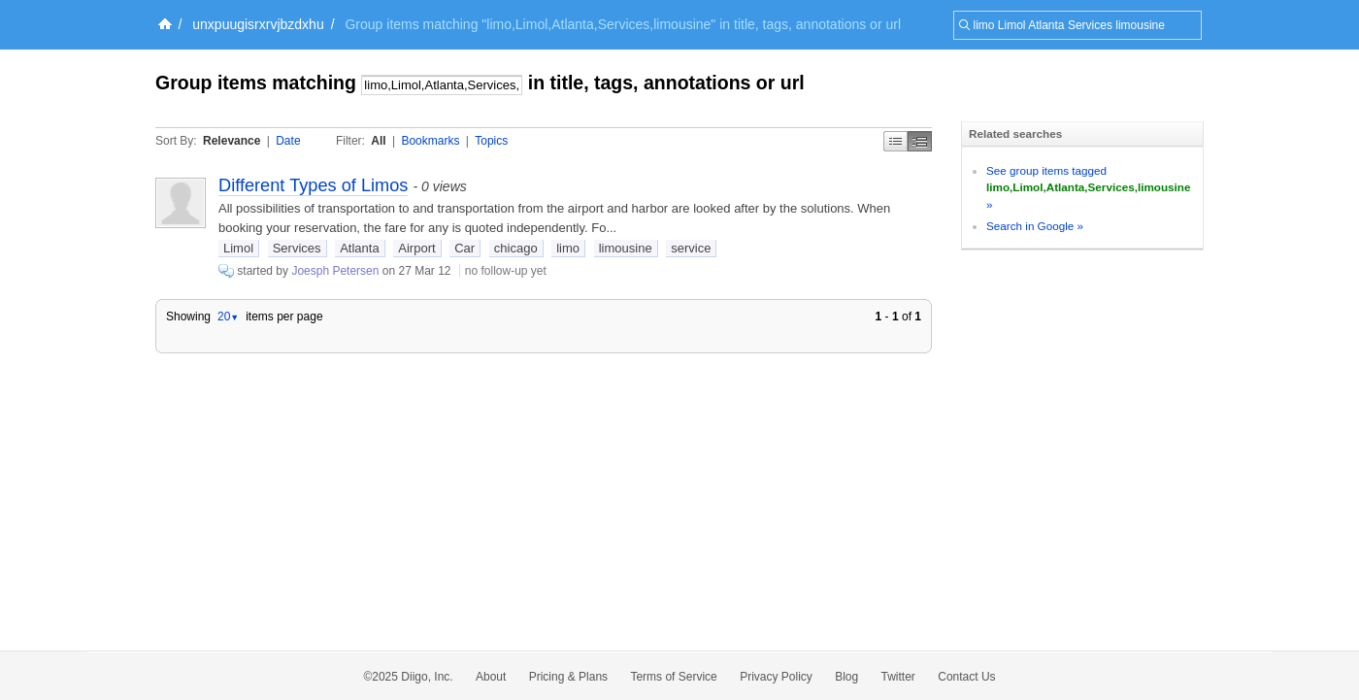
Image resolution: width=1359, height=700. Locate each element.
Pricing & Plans (568, 676)
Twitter (898, 676)
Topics (491, 141)
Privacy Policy (776, 676)
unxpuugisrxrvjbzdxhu (257, 24)
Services (297, 248)
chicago (516, 248)
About (491, 676)
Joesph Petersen (335, 271)
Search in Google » (1034, 225)
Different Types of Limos (313, 185)
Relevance (231, 141)
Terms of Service (673, 676)
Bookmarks (430, 141)
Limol (238, 248)
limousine (625, 248)
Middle (920, 141)
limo (568, 248)
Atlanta (359, 248)
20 (228, 316)
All (378, 141)
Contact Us (966, 676)
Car (464, 248)
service (691, 248)
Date (288, 141)
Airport (416, 248)
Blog (846, 676)
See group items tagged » (1088, 187)
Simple (895, 141)
